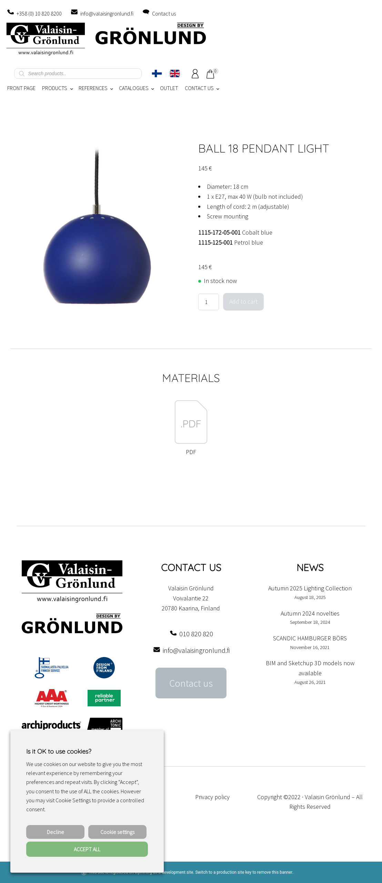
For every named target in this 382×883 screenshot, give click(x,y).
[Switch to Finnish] (157, 73)
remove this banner (274, 872)
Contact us (164, 13)
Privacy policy (212, 797)
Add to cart (243, 301)
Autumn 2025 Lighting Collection (310, 588)
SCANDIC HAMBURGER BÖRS (310, 638)
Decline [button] (55, 831)
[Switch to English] (175, 73)
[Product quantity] (208, 302)
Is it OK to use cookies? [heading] (58, 751)
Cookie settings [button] (117, 831)
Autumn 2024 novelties (310, 613)
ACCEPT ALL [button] (87, 849)
